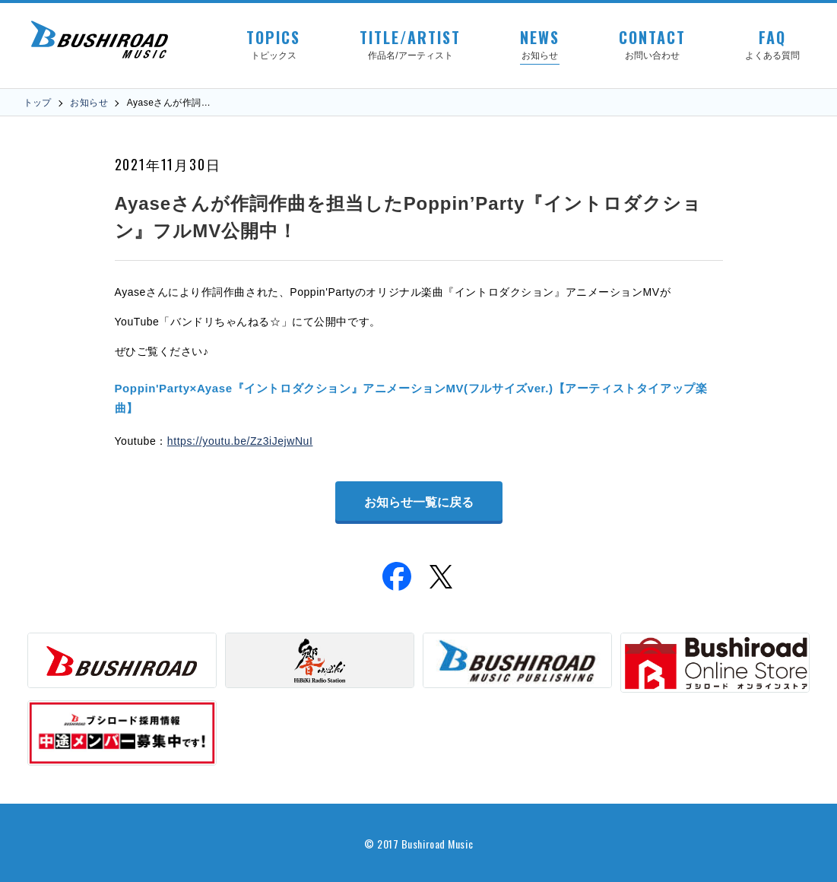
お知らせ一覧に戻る (419, 502)
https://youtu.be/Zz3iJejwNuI (240, 441)
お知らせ (89, 102)
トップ (38, 102)
